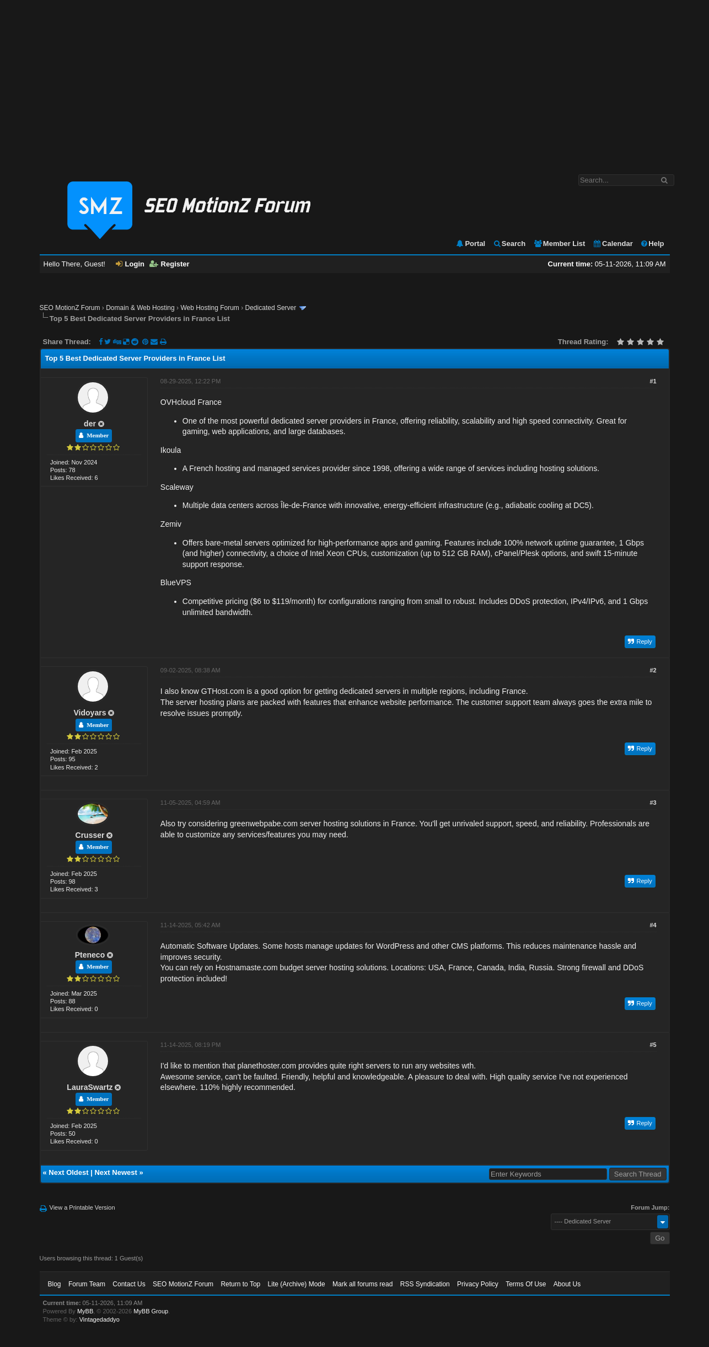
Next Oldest (68, 1172)
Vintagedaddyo (99, 1319)
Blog (54, 1284)
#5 (652, 1044)
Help (652, 243)
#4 (652, 925)
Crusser (90, 835)
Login (130, 264)
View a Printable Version (82, 1207)
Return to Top (240, 1284)
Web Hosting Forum (209, 308)
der (90, 423)
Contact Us (128, 1284)
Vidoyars (90, 712)
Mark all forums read (362, 1284)
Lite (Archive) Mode (296, 1284)
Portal (470, 243)
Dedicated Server (271, 308)
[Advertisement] (354, 81)
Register (169, 264)
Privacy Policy (477, 1284)
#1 (652, 381)
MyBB (85, 1311)
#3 (652, 802)
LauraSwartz (89, 1087)
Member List (559, 243)
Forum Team (86, 1284)
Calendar (613, 243)
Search (509, 243)
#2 (652, 670)
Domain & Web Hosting (140, 308)
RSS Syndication (425, 1284)
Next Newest (115, 1172)
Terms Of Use (526, 1284)
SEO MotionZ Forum (70, 308)
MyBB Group (150, 1311)
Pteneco (90, 954)
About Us (567, 1284)
